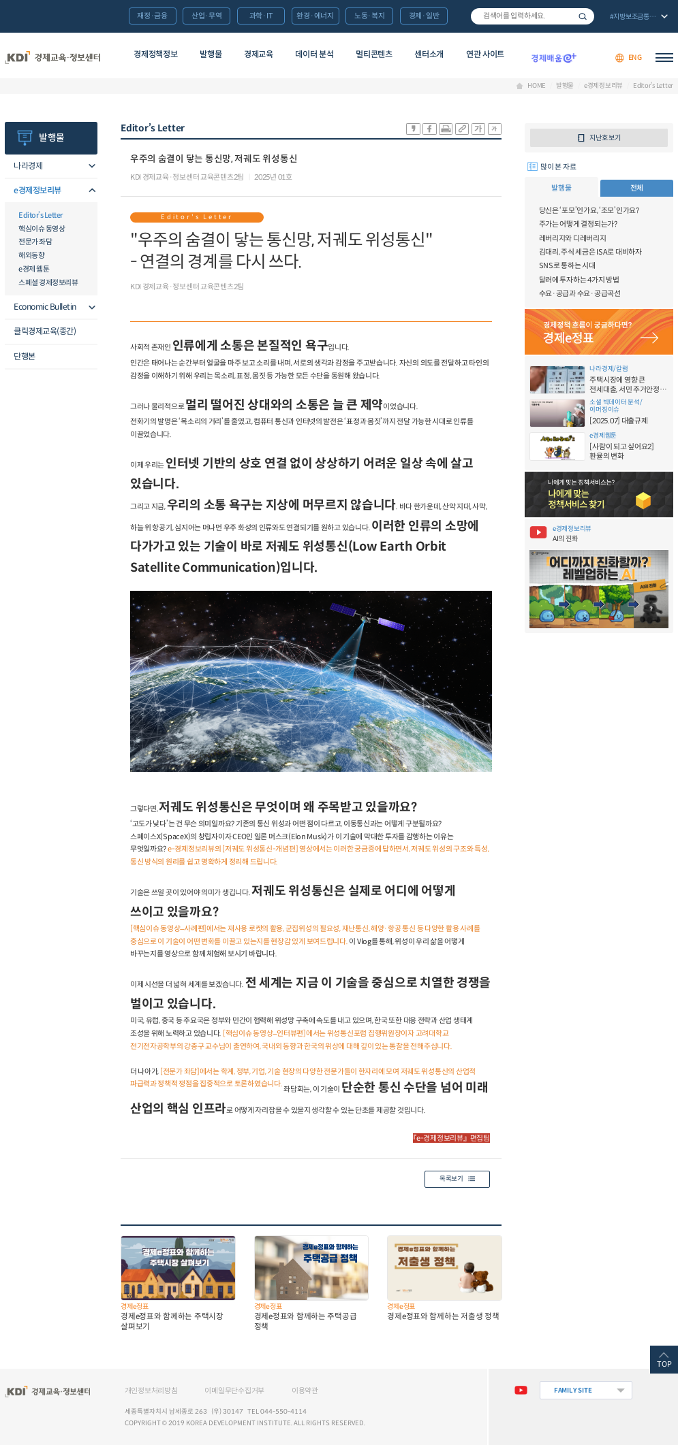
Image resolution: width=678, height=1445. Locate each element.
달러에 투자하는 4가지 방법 (579, 280)
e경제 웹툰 (33, 269)
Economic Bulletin (45, 307)
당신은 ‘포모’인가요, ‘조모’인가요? (589, 210)
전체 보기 (637, 17)
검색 (582, 16)
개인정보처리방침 (151, 1390)
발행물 (210, 54)
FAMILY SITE (572, 1390)
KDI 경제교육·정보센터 (52, 58)
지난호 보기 (604, 137)
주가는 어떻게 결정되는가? (578, 224)
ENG (635, 57)
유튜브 (521, 1390)
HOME (536, 86)
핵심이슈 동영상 (41, 228)
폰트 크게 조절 (478, 129)
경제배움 (553, 58)
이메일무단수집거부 (234, 1390)
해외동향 (31, 255)
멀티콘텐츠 (374, 54)
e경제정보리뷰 (603, 86)
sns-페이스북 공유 (429, 129)
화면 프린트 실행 (445, 129)
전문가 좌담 (35, 241)
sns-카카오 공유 (413, 129)
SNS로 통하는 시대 (567, 265)
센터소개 (429, 54)
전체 (636, 188)
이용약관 (305, 1390)
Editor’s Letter (653, 86)
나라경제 (28, 166)
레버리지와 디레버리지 (572, 238)
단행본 (24, 356)
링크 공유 (462, 129)
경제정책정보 (155, 54)
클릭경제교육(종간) (45, 331)
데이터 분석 (314, 54)
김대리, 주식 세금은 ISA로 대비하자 (590, 252)
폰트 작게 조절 (495, 129)
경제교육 (258, 54)
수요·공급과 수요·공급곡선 (580, 293)
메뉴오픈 (89, 167)
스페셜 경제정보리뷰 (48, 282)
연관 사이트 (485, 54)
